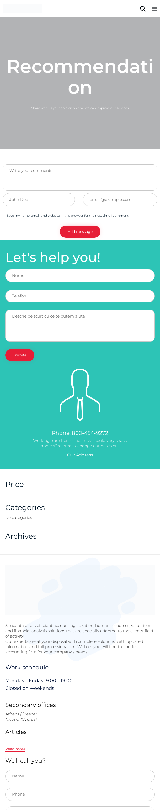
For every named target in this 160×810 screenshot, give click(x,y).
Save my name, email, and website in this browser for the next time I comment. (66, 215)
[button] (80, 455)
